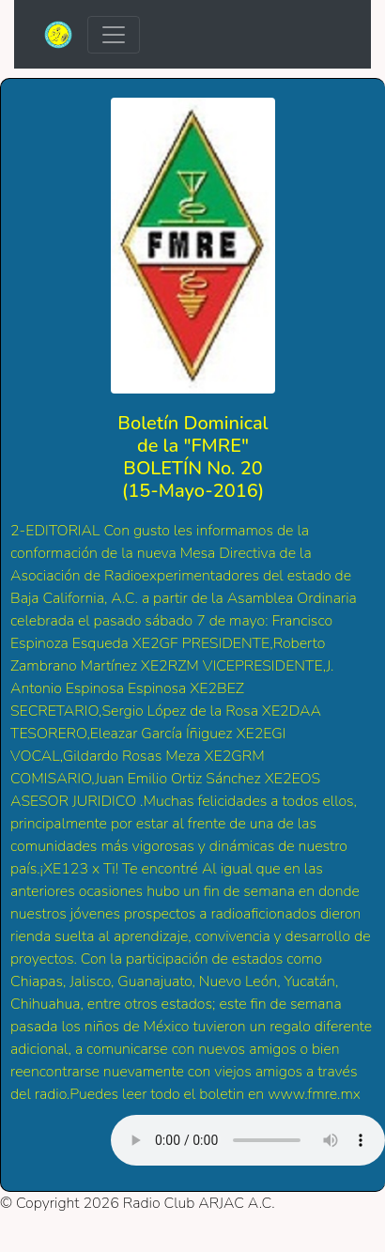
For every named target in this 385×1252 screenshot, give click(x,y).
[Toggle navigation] (113, 35)
